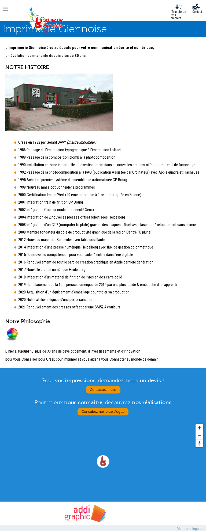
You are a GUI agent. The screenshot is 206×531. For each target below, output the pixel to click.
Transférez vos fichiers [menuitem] (178, 15)
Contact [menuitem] (197, 11)
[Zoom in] (199, 428)
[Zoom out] (199, 436)
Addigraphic (85, 513)
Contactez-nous (103, 390)
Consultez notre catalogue (103, 412)
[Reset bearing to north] (199, 443)
